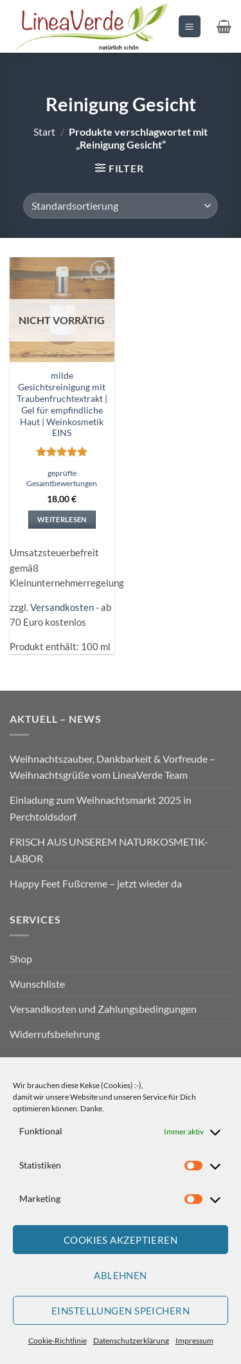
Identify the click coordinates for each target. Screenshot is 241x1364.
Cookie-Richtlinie (57, 1340)
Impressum (194, 1340)
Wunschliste (37, 984)
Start (44, 131)
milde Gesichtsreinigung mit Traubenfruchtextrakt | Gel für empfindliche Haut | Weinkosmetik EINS (62, 404)
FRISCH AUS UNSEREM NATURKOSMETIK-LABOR (109, 849)
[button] (190, 26)
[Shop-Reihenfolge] (120, 206)
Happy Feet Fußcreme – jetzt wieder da (96, 883)
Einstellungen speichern (120, 1310)
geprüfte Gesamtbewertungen (61, 478)
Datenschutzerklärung (131, 1340)
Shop (21, 958)
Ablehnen (120, 1275)
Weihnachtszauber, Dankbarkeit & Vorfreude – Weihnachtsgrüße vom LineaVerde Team (112, 766)
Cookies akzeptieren (121, 1240)
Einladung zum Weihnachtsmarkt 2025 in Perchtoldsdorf (101, 808)
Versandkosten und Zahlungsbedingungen (103, 1009)
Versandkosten (62, 607)
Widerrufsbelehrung (55, 1034)
